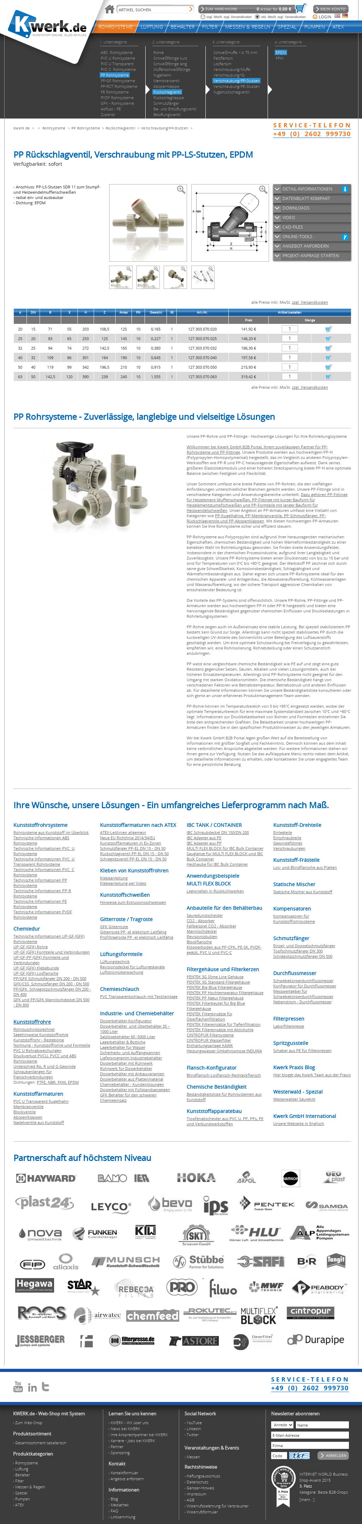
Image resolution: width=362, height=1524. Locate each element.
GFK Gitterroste (114, 926)
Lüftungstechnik (115, 961)
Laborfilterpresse (288, 1026)
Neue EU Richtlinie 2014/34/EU (127, 837)
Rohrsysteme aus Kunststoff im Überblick (51, 832)
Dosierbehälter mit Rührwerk (126, 1063)
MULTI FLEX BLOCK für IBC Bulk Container (225, 848)
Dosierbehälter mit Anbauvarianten (132, 1073)
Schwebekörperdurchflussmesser (303, 980)
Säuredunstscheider (205, 915)
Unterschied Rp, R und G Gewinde (44, 1066)
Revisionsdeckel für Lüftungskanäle (132, 966)
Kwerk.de (21, 128)
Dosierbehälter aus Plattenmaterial (131, 1079)
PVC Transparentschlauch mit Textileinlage (138, 996)
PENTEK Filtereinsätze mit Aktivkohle (220, 1029)
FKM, (63, 1082)
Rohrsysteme (53, 128)
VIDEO (288, 217)
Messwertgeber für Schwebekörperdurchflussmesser (303, 993)
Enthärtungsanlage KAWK (210, 1045)
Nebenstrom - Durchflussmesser (302, 1001)
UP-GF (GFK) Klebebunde (36, 967)
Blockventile (24, 1111)
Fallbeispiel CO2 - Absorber (211, 926)
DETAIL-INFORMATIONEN (307, 189)
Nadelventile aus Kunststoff (38, 1122)
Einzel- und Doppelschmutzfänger (304, 945)
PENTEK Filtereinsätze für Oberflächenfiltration (209, 1016)
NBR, (53, 1082)
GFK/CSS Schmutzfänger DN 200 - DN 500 (51, 983)
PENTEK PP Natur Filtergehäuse (215, 997)
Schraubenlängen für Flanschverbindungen (33, 1074)
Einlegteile (282, 832)
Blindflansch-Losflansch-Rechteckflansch (224, 1075)
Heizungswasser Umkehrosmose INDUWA (224, 1050)
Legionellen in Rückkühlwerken (215, 891)
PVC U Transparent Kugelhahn (41, 1101)
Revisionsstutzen (202, 936)
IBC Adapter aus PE (204, 837)
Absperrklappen (27, 1117)
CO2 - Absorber (201, 920)
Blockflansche (199, 941)
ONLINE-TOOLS (297, 237)
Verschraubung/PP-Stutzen (164, 128)
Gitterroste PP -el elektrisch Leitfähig (133, 932)
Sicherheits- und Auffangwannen (130, 1052)
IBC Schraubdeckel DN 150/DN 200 (218, 832)
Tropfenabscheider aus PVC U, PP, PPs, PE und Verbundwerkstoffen (225, 1121)
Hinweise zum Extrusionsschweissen (133, 902)
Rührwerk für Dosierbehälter (126, 1068)
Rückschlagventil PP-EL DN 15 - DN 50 (134, 853)
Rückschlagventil (120, 128)
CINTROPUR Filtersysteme (210, 1035)
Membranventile (28, 1106)
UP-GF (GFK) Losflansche (35, 973)
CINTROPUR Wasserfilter (209, 1040)
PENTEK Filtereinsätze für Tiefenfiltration (224, 1024)
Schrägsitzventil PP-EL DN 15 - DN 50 (133, 858)
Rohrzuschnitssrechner (34, 1029)
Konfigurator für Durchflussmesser (304, 985)
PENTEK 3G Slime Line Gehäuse (215, 976)
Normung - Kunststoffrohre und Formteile (51, 1045)
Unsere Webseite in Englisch (298, 1123)
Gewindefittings (287, 843)
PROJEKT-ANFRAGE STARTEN (310, 256)
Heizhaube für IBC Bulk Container (217, 864)
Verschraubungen (289, 848)
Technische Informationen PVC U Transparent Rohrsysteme (44, 861)
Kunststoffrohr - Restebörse (38, 1039)
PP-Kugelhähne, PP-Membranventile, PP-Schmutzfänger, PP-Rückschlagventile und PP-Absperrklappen (256, 518)
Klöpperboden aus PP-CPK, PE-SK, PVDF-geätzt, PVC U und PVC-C (224, 949)
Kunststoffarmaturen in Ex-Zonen (130, 843)
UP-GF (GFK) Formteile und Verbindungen (51, 952)
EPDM (73, 1082)
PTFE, (42, 1082)
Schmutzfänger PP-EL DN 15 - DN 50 (132, 848)
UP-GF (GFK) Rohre (30, 946)
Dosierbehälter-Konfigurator (126, 1020)
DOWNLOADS (296, 208)
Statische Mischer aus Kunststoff (302, 891)
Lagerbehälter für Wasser (122, 1047)
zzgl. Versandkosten (310, 302)
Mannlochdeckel (202, 931)
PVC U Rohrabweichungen (37, 1050)
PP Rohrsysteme (85, 128)
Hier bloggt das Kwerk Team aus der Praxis (312, 1074)
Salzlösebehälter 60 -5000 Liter (127, 1036)
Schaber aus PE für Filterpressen (302, 1050)
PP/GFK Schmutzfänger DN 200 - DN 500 (49, 978)
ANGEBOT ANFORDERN (305, 246)
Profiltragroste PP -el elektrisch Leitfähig (136, 937)
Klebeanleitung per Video (123, 883)
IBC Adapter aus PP (204, 843)
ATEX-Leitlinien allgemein (123, 832)
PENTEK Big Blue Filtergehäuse (214, 987)
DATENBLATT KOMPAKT (306, 198)
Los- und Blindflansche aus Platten (305, 867)
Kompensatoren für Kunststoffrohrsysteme (294, 918)
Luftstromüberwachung (121, 972)
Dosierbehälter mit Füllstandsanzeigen (135, 1089)
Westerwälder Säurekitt (294, 1099)
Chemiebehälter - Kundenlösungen (132, 1084)
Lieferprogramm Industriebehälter (131, 1057)
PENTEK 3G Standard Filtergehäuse (218, 982)
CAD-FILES (292, 227)
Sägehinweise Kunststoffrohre (40, 1034)
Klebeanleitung (114, 878)
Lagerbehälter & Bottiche (122, 1042)
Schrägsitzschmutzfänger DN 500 (302, 956)
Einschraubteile (287, 837)
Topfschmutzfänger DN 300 (298, 951)
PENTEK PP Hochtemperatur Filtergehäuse (225, 992)
